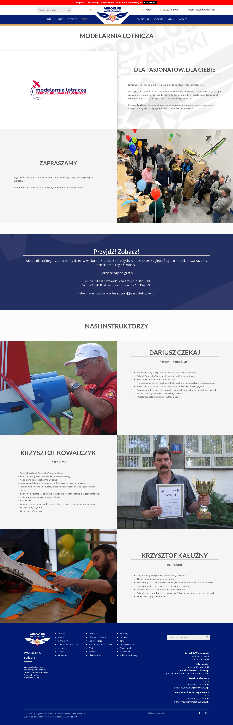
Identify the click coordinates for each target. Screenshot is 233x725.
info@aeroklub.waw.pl (198, 670)
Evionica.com (72, 716)
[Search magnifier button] (69, 10)
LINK (206, 681)
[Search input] (52, 10)
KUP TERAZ (149, 2)
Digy (38, 713)
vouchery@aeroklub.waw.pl (195, 701)
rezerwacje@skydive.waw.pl (195, 687)
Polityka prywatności (156, 713)
